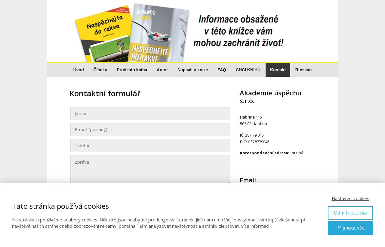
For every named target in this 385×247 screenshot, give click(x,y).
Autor (162, 69)
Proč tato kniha (132, 69)
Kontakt (278, 69)
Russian (303, 69)
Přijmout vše (350, 227)
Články (100, 69)
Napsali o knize (192, 69)
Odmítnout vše (350, 212)
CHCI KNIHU (248, 69)
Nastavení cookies (350, 198)
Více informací (255, 226)
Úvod (78, 69)
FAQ (221, 69)
